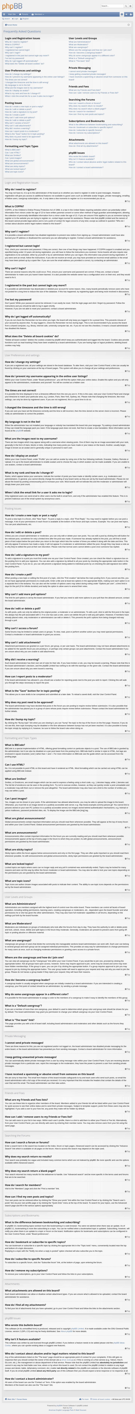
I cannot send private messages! (83, 71)
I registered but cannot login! (17, 50)
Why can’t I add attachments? (18, 126)
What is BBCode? (12, 150)
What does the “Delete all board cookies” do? (24, 64)
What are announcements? (16, 163)
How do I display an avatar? (17, 90)
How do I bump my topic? (16, 139)
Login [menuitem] (127, 15)
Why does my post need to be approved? (23, 137)
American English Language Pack (61, 1410)
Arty (70, 1408)
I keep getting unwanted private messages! (87, 74)
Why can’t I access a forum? (17, 123)
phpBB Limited (77, 1328)
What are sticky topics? (15, 166)
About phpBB (66, 1331)
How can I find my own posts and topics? (86, 114)
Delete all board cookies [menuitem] (101, 1399)
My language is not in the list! (17, 85)
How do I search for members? (82, 111)
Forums (25, 14)
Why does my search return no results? (86, 106)
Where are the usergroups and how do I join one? (90, 50)
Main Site (12, 14)
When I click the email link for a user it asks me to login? (29, 96)
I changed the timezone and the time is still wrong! (26, 82)
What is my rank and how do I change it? (22, 93)
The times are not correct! (16, 80)
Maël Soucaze (81, 1410)
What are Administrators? (80, 42)
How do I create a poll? (15, 115)
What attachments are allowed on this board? (88, 143)
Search (126, 6)
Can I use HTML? (12, 152)
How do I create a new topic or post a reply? (24, 106)
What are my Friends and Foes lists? (85, 90)
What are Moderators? (78, 44)
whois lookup (67, 1360)
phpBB (19, 431)
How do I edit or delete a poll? (18, 120)
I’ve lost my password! (14, 58)
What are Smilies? (13, 155)
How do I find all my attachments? (83, 146)
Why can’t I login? (12, 53)
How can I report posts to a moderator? (22, 131)
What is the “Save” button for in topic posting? (25, 134)
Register (26, 19)
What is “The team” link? (79, 61)
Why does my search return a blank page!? (87, 109)
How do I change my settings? (18, 74)
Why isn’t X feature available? (81, 159)
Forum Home (22, 1399)
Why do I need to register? (16, 42)
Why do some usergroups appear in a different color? (92, 55)
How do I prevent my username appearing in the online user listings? (34, 77)
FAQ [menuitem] (123, 15)
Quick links (4, 15)
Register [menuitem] (131, 15)
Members (38, 14)
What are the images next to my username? (24, 88)
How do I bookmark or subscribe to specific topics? (91, 127)
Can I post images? (13, 158)
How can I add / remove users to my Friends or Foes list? (93, 93)
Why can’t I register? (14, 47)
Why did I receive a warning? (17, 128)
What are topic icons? (14, 172)
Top (128, 201)
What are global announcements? (19, 161)
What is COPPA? (12, 44)
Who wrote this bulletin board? (82, 156)
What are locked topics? (15, 169)
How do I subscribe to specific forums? (85, 130)
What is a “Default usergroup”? (82, 58)
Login (16, 19)
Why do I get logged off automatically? (21, 61)
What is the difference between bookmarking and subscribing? (96, 124)
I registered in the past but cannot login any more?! (27, 55)
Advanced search (130, 6)
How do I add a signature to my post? (21, 112)
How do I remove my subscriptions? (84, 133)
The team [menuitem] (85, 1399)
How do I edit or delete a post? (18, 109)
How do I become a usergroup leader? (85, 53)
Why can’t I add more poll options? (20, 117)
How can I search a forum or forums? (85, 103)
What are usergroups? (78, 47)
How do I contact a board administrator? (86, 167)
